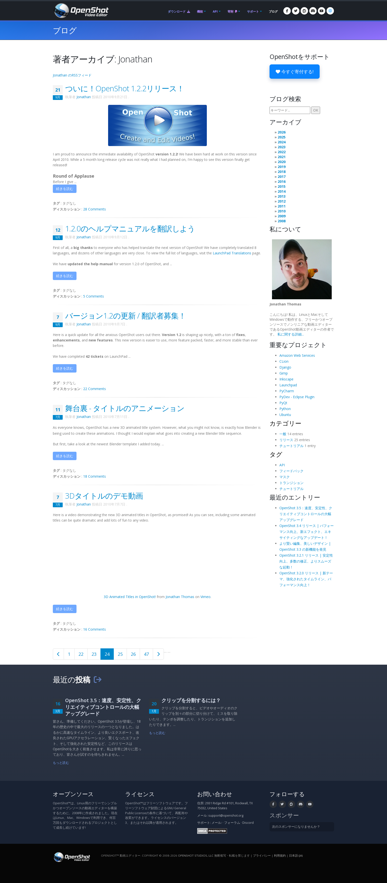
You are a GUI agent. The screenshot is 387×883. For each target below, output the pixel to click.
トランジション (291, 482)
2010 (282, 211)
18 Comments (94, 476)
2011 (282, 206)
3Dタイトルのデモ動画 (104, 495)
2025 (282, 137)
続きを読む (64, 188)
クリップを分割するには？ (191, 700)
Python (285, 408)
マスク (284, 476)
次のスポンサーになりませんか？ (296, 827)
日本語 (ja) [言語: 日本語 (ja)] (296, 855)
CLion (284, 361)
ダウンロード (179, 11)
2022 (282, 152)
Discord (248, 823)
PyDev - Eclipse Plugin (296, 397)
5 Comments (93, 296)
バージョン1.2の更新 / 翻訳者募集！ (125, 315)
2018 (282, 171)
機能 (200, 11)
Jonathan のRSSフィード (72, 75)
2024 (282, 142)
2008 (282, 221)
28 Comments (94, 209)
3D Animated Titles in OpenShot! (130, 596)
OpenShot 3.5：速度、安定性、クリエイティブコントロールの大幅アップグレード (305, 514)
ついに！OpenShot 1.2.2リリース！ (124, 88)
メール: (217, 823)
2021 (282, 156)
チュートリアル (291, 445)
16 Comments (94, 629)
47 (146, 654)
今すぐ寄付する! (294, 72)
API (215, 11)
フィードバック (291, 471)
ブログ (273, 11)
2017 (282, 176)
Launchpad (288, 385)
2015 (282, 186)
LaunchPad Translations (232, 253)
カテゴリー (285, 423)
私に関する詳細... (290, 334)
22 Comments (94, 388)
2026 (282, 132)
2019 (282, 166)
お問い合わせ (214, 794)
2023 (282, 147)
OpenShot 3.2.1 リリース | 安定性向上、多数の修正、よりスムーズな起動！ (306, 561)
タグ (276, 454)
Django (285, 367)
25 (120, 654)
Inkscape (286, 379)
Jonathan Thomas (180, 596)
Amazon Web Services (297, 355)
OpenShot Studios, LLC (195, 855)
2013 (282, 196)
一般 (282, 434)
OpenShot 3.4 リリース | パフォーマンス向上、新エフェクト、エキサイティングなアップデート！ (306, 531)
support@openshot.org (225, 815)
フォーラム (232, 823)
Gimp (283, 373)
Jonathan (84, 96)
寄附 (232, 11)
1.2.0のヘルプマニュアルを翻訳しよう (130, 228)
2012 (282, 201)
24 (107, 654)
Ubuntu (285, 414)
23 (94, 654)
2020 (282, 161)
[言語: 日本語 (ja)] (330, 11)
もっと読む (61, 763)
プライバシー (262, 855)
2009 (282, 216)
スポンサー (284, 815)
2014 (282, 191)
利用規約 (280, 855)
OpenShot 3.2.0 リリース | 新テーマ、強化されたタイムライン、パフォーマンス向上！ (306, 579)
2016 (282, 181)
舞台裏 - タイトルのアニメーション (124, 408)
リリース (286, 439)
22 (80, 654)
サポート (253, 11)
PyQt (283, 402)
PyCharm (286, 391)
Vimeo (205, 596)
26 (133, 654)
